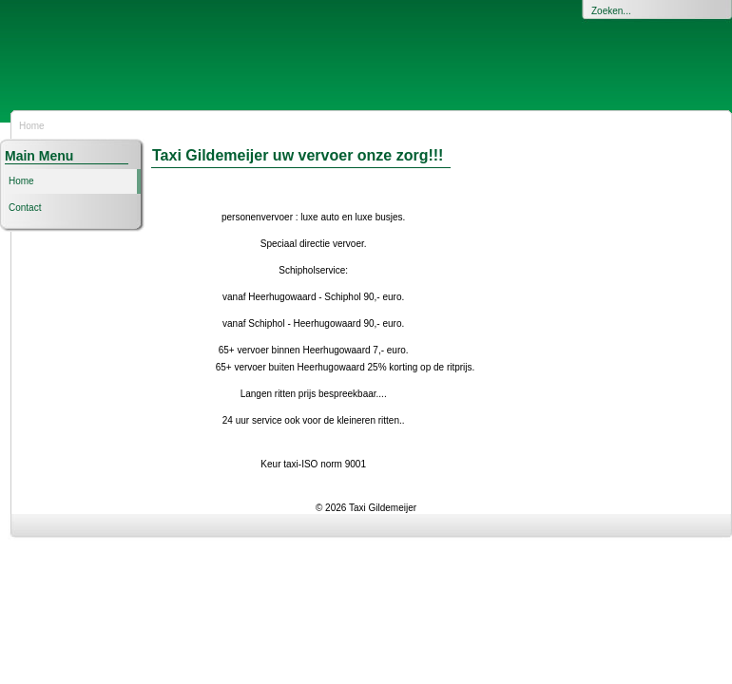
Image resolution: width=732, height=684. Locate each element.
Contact (25, 207)
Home (21, 181)
